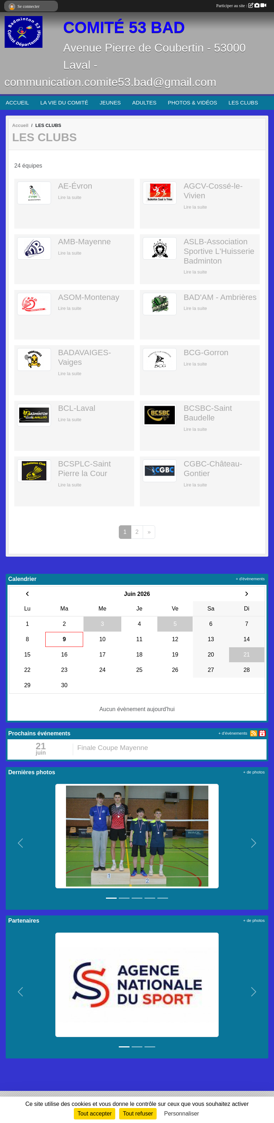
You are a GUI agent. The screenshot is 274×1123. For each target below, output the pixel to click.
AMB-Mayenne (84, 241)
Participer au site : (241, 5)
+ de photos (254, 772)
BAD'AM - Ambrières (220, 297)
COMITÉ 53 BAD (124, 27)
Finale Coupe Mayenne (112, 747)
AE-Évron (75, 186)
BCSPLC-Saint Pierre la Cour (84, 468)
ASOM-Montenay (89, 297)
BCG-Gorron (206, 352)
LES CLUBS (243, 102)
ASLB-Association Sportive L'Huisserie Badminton (219, 251)
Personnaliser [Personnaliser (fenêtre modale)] (181, 1114)
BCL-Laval (77, 408)
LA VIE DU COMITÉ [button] (64, 102)
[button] (20, 843)
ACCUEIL (17, 102)
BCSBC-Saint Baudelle (208, 413)
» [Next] (149, 532)
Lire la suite (69, 197)
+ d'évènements (250, 579)
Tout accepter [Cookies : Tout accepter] (94, 1114)
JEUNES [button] (110, 102)
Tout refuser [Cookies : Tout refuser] (138, 1114)
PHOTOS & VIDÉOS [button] (192, 102)
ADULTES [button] (144, 102)
